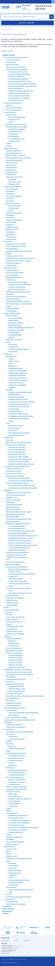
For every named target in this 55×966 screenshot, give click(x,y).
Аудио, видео (13, 344)
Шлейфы (11, 337)
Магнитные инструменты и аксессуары (19, 251)
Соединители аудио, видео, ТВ (19, 404)
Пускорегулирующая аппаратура (19, 880)
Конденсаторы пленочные (14, 468)
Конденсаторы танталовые (15, 476)
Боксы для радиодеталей (17, 117)
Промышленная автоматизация (16, 126)
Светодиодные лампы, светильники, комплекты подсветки (25, 696)
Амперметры (10, 193)
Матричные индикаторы (16, 686)
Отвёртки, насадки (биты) (14, 256)
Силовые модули (12, 172)
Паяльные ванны (12, 600)
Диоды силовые (11, 167)
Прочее (11, 122)
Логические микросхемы (14, 504)
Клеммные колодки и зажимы (18, 399)
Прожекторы (13, 875)
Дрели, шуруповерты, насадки (16, 246)
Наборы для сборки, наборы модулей (21, 91)
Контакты (5, 913)
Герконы (11, 358)
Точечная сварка (11, 605)
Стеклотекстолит (11, 629)
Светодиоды (10, 700)
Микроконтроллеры (12, 507)
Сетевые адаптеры (12, 308)
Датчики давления (14, 205)
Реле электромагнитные (16, 435)
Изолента (9, 614)
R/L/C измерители (12, 189)
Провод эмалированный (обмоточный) (21, 327)
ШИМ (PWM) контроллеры (17, 550)
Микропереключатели (16, 368)
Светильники (10, 899)
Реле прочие (13, 430)
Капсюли (11, 763)
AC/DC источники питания (14, 272)
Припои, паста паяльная (14, 621)
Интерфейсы (10, 502)
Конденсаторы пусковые (14, 473)
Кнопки (11, 363)
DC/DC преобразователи (14, 277)
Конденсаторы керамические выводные (21, 464)
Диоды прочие (11, 165)
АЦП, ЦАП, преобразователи (15, 495)
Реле (8, 423)
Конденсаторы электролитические (17, 483)
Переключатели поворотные (18, 380)
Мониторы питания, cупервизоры (19, 540)
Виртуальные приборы (13, 196)
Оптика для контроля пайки (17, 581)
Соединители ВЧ (14, 409)
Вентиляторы (10, 734)
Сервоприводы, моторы (16, 100)
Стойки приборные (15, 803)
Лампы (8, 808)
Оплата (16, 940)
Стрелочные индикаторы (17, 774)
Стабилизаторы (11, 311)
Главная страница (6, 29)
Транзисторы (8, 722)
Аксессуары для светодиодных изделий (19, 672)
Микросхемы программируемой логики (19, 519)
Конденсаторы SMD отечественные (20, 459)
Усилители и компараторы (14, 562)
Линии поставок (8, 908)
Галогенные (12, 868)
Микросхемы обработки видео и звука (18, 512)
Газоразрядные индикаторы (18, 770)
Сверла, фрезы (11, 265)
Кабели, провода (11, 315)
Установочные (8, 729)
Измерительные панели (14, 213)
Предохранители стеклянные (18, 829)
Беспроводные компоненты (13, 103)
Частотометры (11, 239)
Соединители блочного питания (19, 406)
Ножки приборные (14, 796)
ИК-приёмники (11, 676)
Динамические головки (16, 758)
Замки (8, 751)
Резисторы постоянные (13, 653)
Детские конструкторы (13, 60)
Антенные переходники (14, 107)
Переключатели (11, 356)
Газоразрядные (14, 865)
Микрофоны (12, 765)
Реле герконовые (14, 428)
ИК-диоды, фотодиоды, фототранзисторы (20, 674)
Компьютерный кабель (16, 323)
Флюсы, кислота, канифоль (15, 633)
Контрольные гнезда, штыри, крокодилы (22, 401)
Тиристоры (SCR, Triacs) (14, 177)
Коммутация (8, 354)
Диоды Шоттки (11, 170)
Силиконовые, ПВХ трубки (15, 626)
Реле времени (13, 134)
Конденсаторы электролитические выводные (23, 488)
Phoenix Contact (11, 849)
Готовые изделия (9, 112)
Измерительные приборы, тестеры (20, 81)
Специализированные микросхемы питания (23, 545)
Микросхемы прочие (13, 521)
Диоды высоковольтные (14, 160)
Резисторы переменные (14, 648)
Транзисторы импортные (14, 724)
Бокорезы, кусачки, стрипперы (16, 244)
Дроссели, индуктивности (17, 779)
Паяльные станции (12, 602)
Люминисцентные (14, 873)
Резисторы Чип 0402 (15, 657)
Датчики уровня (14, 208)
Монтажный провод (15, 325)
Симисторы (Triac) (14, 181)
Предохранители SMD (16, 818)
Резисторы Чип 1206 (15, 665)
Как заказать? (7, 911)
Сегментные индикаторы (17, 691)
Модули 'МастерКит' (12, 64)
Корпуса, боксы (11, 115)
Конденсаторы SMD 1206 (17, 454)
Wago (8, 851)
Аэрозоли (9, 612)
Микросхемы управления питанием (17, 523)
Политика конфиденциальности (9, 962)
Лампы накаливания (15, 870)
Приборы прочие (11, 227)
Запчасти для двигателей (17, 748)
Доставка (26, 940)
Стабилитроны (11, 174)
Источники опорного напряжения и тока (21, 531)
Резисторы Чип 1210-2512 (17, 667)
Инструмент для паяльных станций (20, 593)
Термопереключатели (16, 382)
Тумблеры (12, 387)
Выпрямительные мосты (14, 153)
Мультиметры (10, 217)
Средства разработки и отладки (14, 708)
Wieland (8, 853)
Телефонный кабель (15, 335)
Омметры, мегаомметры (14, 220)
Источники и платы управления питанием (22, 83)
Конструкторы (10, 62)
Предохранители (11, 813)
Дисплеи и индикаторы (16, 76)
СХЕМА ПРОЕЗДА (5, 953)
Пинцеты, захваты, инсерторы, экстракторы (20, 258)
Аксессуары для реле (16, 425)
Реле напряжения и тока (16, 138)
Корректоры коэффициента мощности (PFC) (23, 535)
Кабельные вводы (14, 394)
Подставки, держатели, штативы (19, 583)
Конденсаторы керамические (15, 445)
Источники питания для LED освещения (19, 303)
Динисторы (12, 179)
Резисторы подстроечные (14, 650)
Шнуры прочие (13, 351)
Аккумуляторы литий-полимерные (20, 284)
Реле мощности (14, 136)
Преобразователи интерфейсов (19, 98)
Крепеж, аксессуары (13, 791)
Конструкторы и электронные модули (16, 57)
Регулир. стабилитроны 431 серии (20, 543)
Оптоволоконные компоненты (16, 679)
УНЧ (7, 559)
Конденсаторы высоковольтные (19, 461)
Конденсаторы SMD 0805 (17, 452)
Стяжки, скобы (13, 806)
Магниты (9, 810)
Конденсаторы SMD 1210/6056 (19, 457)
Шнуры (8, 342)
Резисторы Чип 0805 (15, 662)
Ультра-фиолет (13, 885)
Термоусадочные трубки (14, 631)
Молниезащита (11, 887)
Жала (10, 590)
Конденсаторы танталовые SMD (19, 478)
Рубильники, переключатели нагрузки (18, 896)
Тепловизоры (10, 232)
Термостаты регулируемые (17, 385)
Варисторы (12, 641)
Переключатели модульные (18, 378)
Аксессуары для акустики (17, 755)
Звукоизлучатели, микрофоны (16, 753)
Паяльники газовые (12, 595)
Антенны (9, 105)
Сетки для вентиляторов (17, 739)
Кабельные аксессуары (14, 339)
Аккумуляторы (11, 280)
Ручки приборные (14, 801)
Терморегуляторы (14, 141)
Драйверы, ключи (12, 497)
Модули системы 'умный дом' (16, 67)
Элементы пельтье (12, 844)
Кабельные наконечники (16, 397)
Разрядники (10, 839)
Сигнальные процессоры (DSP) (16, 555)
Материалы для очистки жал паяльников (22, 574)
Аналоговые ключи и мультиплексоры (18, 492)
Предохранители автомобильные (19, 820)
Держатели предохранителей (18, 815)
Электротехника (9, 846)
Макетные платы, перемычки (15, 124)
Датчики (9, 741)
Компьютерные (13, 346)
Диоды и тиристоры (10, 148)
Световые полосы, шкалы (17, 688)
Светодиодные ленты (13, 698)
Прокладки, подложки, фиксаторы (20, 798)
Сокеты (11, 421)
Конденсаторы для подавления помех (18, 442)
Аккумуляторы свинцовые (17, 289)
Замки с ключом (14, 361)
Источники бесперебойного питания (18, 301)
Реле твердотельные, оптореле (19, 433)
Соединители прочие (15, 411)
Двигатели (9, 743)
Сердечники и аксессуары (17, 782)
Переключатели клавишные (18, 373)
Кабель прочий (13, 320)
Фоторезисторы (14, 645)
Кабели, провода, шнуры (12, 313)
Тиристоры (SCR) (14, 184)
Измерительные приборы (17, 129)
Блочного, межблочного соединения (20, 392)
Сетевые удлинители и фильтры (19, 349)
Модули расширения (15, 88)
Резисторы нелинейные (14, 638)
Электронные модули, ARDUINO (17, 69)
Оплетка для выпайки (16, 578)
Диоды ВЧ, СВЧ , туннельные (15, 155)
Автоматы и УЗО (11, 856)
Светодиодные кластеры (14, 693)
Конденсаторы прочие (13, 471)
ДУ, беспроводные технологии (18, 79)
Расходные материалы (11, 610)
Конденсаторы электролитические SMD (21, 485)
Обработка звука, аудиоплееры (19, 93)
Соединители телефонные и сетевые (21, 416)
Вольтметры (10, 198)
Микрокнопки (13, 366)
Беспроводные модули (13, 110)
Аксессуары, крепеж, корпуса (18, 71)
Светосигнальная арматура (15, 841)
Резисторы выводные (16, 655)
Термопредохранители (16, 832)
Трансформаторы (14, 784)
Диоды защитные (12, 162)
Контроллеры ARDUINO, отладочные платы (23, 86)
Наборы (9, 253)
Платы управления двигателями (19, 95)
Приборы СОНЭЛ (12, 229)
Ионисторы (10, 440)
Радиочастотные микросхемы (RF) (17, 552)
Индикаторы (10, 767)
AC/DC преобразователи (17, 526)
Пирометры (10, 225)
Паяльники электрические (14, 598)
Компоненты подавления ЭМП (16, 789)
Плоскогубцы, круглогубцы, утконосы (18, 260)
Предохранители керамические (19, 822)
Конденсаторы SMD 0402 (17, 447)
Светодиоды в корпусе (13, 703)
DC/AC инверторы (12, 275)
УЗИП (10, 892)
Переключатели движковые (17, 370)
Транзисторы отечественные (15, 727)
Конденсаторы (9, 437)
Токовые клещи (11, 236)
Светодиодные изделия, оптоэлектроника (17, 669)
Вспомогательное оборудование (16, 567)
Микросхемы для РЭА (13, 509)
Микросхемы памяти (13, 516)
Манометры (10, 215)
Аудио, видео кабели (15, 318)
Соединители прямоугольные (18, 413)
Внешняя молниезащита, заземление (21, 889)
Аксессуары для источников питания (18, 291)
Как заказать (5, 940)
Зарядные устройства (13, 299)
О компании (6, 906)
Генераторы (10, 201)
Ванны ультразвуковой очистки (19, 569)
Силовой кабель (14, 332)
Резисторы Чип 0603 (15, 660)
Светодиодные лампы (16, 882)
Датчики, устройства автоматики (19, 74)
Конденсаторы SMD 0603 (17, 449)
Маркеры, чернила (12, 619)
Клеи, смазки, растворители (15, 617)
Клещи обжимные (12, 248)
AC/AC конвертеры (12, 270)
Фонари (8, 146)
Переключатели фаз (15, 131)
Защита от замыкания (13, 500)
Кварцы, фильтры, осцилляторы (16, 786)
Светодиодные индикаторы (15, 684)
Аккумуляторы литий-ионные (18, 282)
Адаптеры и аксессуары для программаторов (23, 712)
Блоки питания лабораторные (16, 296)
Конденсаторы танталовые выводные (21, 480)
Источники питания (10, 268)
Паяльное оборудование (12, 564)
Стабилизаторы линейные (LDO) (19, 547)
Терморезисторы (14, 643)
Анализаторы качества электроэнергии (19, 858)
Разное (8, 143)
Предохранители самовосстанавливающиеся (23, 827)
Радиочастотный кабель (16, 330)
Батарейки (9, 294)
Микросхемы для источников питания (21, 538)
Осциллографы (11, 222)
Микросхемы (8, 490)
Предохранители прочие (16, 825)
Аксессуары (10, 191)
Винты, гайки (13, 794)
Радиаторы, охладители (14, 837)
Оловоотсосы (13, 576)
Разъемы (9, 390)
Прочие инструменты (13, 263)
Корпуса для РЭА (14, 119)
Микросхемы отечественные (15, 514)
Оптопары (9, 681)
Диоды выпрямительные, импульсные (18, 158)
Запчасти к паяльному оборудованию (18, 588)
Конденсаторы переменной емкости (18, 466)
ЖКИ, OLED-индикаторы (17, 772)
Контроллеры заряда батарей (18, 533)
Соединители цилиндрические (18, 418)
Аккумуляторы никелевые (17, 287)
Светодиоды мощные (13, 705)
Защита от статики (15, 571)
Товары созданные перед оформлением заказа (19, 720)
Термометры (10, 234)
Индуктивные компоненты (14, 777)
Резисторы (7, 636)
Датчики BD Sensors (13, 203)
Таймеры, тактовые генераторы (16, 557)
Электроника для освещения (15, 904)
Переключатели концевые (17, 375)
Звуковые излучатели (16, 760)
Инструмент (8, 241)
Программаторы (11, 710)
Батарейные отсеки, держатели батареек (19, 731)
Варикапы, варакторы (13, 150)
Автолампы (12, 863)
